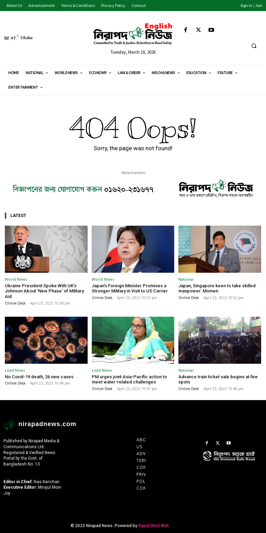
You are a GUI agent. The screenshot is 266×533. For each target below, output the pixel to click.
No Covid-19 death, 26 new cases (39, 376)
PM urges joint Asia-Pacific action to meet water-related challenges (129, 379)
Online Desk (15, 302)
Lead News (15, 370)
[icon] (233, 463)
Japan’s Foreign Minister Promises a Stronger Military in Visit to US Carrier (130, 288)
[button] (254, 46)
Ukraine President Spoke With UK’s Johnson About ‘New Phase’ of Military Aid (44, 291)
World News (16, 279)
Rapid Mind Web (153, 525)
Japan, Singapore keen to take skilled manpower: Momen (217, 288)
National (186, 279)
